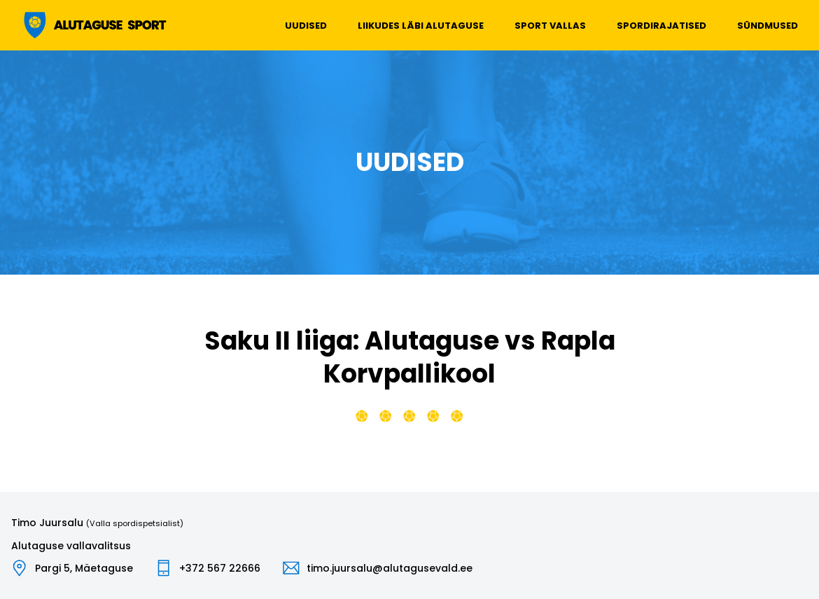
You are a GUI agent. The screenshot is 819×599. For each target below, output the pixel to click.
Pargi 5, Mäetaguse (84, 568)
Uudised (306, 25)
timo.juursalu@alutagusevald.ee (389, 568)
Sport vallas (550, 25)
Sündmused (767, 25)
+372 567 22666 (219, 568)
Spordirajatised (661, 25)
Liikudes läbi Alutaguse (421, 25)
